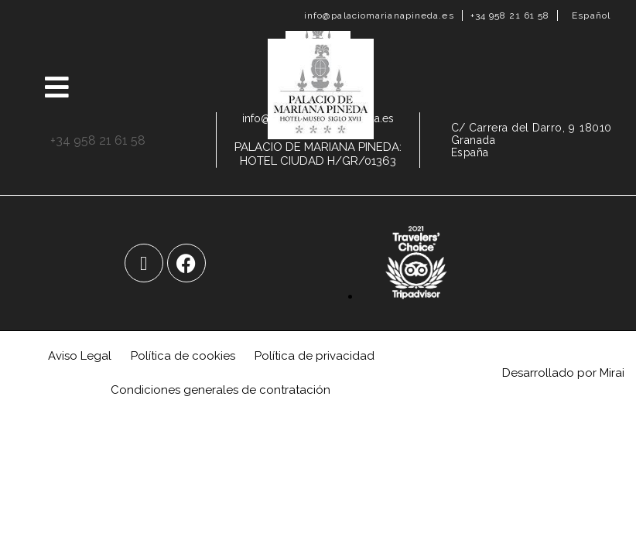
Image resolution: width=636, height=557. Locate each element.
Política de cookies (183, 356)
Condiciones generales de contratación (220, 390)
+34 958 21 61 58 (510, 15)
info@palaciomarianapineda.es (379, 15)
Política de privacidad (314, 356)
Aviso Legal (79, 356)
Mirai (612, 373)
